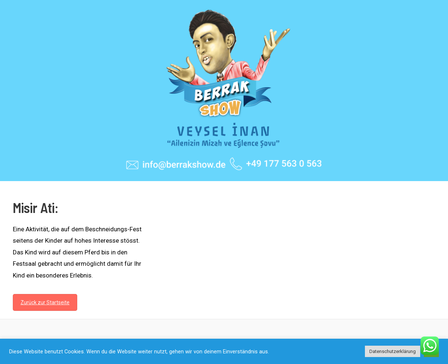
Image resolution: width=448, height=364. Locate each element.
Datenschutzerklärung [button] (392, 351)
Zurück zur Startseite (45, 302)
